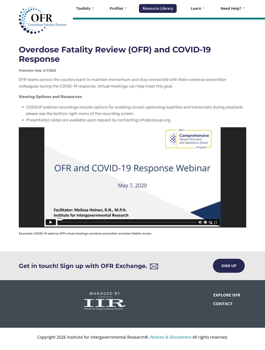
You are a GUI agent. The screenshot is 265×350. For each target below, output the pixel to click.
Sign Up (228, 265)
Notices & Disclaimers (170, 337)
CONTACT (222, 303)
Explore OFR (226, 295)
